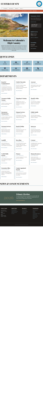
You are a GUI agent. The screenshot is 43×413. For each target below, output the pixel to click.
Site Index (12, 213)
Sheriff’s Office (35, 214)
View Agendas (33, 48)
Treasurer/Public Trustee (36, 213)
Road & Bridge (35, 217)
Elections (34, 212)
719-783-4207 (3, 213)
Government (5, 8)
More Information (4, 93)
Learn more (35, 10)
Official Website (33, 119)
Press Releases (24, 212)
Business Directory (14, 212)
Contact (21, 8)
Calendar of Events (25, 211)
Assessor (34, 211)
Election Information (20, 200)
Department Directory (14, 211)
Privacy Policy (24, 213)
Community (16, 8)
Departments (11, 8)
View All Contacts (34, 37)
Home (2, 8)
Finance (34, 218)
